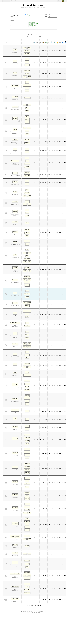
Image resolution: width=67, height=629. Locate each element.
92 (6, 508)
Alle (27, 14)
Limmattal (29, 252)
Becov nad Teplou (15, 384)
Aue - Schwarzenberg (15, 85)
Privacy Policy (52, 0)
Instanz (11, 22)
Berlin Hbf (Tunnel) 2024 (15, 586)
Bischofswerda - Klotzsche (27, 346)
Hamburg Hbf (27, 212)
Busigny (25, 104)
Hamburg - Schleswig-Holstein (15, 215)
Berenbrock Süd (15, 494)
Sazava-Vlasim (27, 395)
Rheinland (14, 63)
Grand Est (14, 315)
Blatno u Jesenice (27, 380)
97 (6, 564)
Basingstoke (15, 333)
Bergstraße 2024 (15, 562)
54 (6, 87)
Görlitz (25, 343)
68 (6, 233)
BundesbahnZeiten (14, 601)
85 (6, 419)
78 (6, 345)
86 (6, 428)
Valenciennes (27, 110)
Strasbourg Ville (27, 267)
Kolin (27, 403)
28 (39, 34)
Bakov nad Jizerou (15, 279)
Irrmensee (27, 495)
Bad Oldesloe (15, 211)
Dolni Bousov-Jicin (27, 282)
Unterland (25, 261)
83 (6, 400)
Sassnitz (29, 553)
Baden (15, 254)
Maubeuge (29, 104)
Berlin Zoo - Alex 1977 (15, 598)
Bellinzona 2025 (15, 426)
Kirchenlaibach (27, 354)
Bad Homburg (15, 172)
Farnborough (27, 337)
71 (6, 269)
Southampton (27, 334)
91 (6, 495)
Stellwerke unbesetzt (15, 25)
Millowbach (27, 486)
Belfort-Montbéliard (15, 409)
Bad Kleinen (15, 191)
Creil (24, 366)
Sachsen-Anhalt (14, 547)
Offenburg (24, 270)
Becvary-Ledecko (15, 398)
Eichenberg (27, 372)
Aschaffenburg (27, 119)
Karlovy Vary (27, 90)
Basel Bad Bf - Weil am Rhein (15, 322)
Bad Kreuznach (15, 201)
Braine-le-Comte (27, 50)
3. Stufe (45, 18)
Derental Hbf (27, 480)
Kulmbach (27, 357)
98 (6, 575)
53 (6, 74)
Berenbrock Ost (15, 481)
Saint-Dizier (27, 313)
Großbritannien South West (15, 336)
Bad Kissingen (15, 181)
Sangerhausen (27, 545)
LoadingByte (42, 611)
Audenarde (15, 72)
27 (38, 34)
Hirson (27, 107)
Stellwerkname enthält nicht (16, 19)
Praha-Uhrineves (27, 434)
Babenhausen (15, 118)
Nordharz (27, 160)
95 (6, 546)
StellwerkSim (42, 7)
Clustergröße (12, 13)
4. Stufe (45, 19)
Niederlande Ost (31, 18)
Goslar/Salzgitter (27, 166)
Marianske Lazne (27, 383)
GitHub (39, 612)
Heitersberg (27, 249)
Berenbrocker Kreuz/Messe (27, 512)
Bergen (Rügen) (15, 552)
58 (6, 131)
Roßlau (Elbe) (27, 151)
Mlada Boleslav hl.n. (27, 276)
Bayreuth (15, 353)
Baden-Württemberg (32, 22)
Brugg (27, 255)
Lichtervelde (27, 73)
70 (6, 256)
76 (6, 324)
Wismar (25, 195)
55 (6, 98)
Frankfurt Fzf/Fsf (27, 172)
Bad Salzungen (15, 221)
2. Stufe (45, 16)
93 (6, 524)
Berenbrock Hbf (27, 454)
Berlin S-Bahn (31, 24)
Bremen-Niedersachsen (33, 26)
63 (6, 183)
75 (6, 314)
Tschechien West (14, 282)
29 (40, 34)
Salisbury (27, 331)
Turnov (25, 279)
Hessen (14, 375)
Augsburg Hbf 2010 (15, 96)
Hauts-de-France (14, 109)
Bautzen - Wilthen (15, 343)
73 (6, 294)
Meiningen (27, 222)
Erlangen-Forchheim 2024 (27, 302)
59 (6, 141)
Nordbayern (14, 184)
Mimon (29, 279)
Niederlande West (32, 20)
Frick (25, 252)
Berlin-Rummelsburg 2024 (27, 575)
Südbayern (14, 99)
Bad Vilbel (15, 241)
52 (6, 62)
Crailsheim (27, 130)
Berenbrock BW (15, 452)
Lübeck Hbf (29, 195)
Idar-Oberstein (27, 201)
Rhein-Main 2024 (14, 121)
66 (6, 213)
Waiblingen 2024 (27, 142)
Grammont (29, 47)
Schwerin (27, 189)
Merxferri (14, 420)
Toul (27, 316)
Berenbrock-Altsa (27, 449)
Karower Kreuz (27, 586)
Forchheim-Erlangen (27, 293)
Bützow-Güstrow (27, 192)
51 (6, 51)
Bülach (29, 261)
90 (6, 482)
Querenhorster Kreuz (27, 521)
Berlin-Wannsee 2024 (27, 578)
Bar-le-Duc (15, 312)
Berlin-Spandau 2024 (27, 572)
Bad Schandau (15, 231)
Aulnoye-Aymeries (15, 106)
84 (6, 411)
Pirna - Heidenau (27, 232)
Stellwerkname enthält (14, 15)
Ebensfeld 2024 (27, 305)
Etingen (25, 538)
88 (6, 454)
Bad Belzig (15, 148)
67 (6, 223)
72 (6, 281)
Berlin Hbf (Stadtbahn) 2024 (15, 573)
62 (6, 174)
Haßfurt (27, 290)
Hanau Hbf (27, 116)
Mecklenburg (14, 194)
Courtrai (25, 76)
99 (6, 588)
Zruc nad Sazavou (27, 398)
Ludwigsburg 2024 (27, 139)
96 (6, 554)
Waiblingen (29, 127)
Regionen (27, 13)
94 (6, 537)
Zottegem (29, 76)
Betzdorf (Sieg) (27, 64)
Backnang (15, 129)
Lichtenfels (27, 296)
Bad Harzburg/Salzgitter (15, 160)
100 (5, 600)
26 (36, 34)
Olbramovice (27, 443)
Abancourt (29, 366)
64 (6, 193)
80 (6, 365)
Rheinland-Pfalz (14, 204)
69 (6, 243)
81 (6, 374)
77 (6, 335)
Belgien (30, 16)
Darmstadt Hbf (27, 563)
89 (6, 468)
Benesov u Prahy (15, 438)
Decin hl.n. (27, 235)
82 (6, 385)
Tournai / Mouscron (27, 53)
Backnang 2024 (15, 139)
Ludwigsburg (27, 133)
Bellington (15, 418)
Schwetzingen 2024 (27, 560)
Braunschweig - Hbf (27, 163)
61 (6, 162)
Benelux (29, 15)
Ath (15, 49)
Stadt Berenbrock (27, 469)
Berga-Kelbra (15, 544)
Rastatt (29, 270)
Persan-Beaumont (27, 363)
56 (6, 108)
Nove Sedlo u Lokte (27, 389)
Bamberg (15, 292)
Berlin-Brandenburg (32, 25)
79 (6, 355)
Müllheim (27, 322)
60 (6, 151)
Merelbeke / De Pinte (27, 70)
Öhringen (24, 127)
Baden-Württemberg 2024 (33, 23)
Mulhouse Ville (27, 410)
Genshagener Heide (27, 589)
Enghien (25, 47)
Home (12, 0)
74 (6, 304)
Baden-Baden (15, 267)
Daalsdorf (27, 457)
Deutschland (30, 21)
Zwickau (27, 82)
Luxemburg (31, 17)
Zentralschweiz (14, 257)
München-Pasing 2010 (27, 97)
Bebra (15, 372)
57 (6, 119)
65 (6, 203)
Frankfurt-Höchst (27, 175)
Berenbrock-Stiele (27, 466)
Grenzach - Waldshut (27, 258)
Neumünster (27, 209)
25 (35, 34)
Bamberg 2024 (15, 302)
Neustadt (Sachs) (27, 229)
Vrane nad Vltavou (27, 437)
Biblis (27, 566)
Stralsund (25, 553)
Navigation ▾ (6, 0)
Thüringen (14, 224)
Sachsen (14, 88)
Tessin (14, 429)
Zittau (29, 343)
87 (6, 439)
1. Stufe (45, 14)
